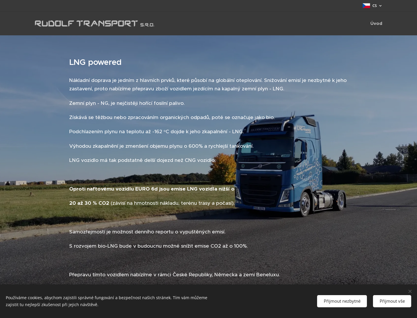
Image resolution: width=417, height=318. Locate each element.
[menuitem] (375, 23)
